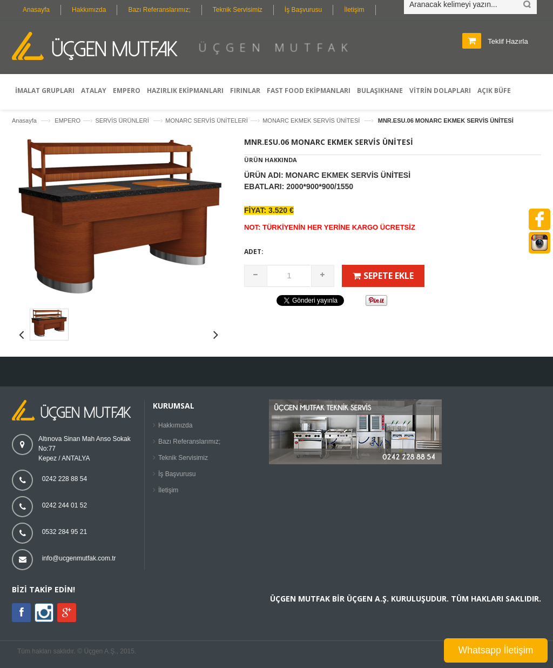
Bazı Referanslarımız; (159, 10)
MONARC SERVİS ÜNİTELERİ (206, 120)
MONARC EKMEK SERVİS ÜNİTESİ (311, 120)
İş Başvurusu (303, 10)
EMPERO (67, 120)
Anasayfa (36, 10)
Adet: (254, 251)
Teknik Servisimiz (237, 10)
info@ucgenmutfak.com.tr (79, 558)
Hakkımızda (89, 10)
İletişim (354, 10)
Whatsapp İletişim (496, 650)
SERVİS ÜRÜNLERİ (123, 120)
